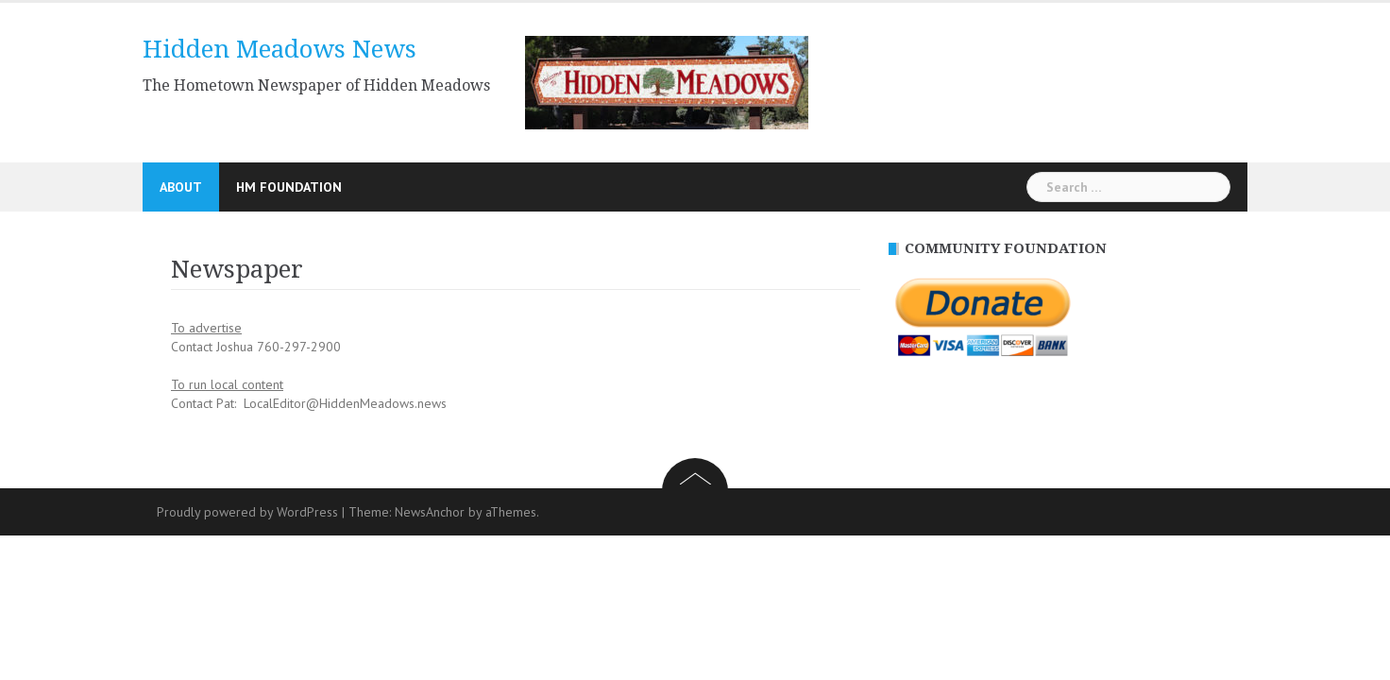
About (181, 187)
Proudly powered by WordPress (247, 511)
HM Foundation (289, 187)
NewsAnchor (430, 511)
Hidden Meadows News (279, 49)
